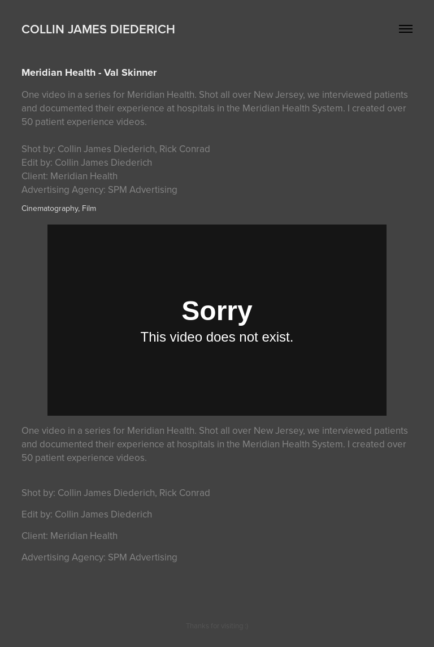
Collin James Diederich (98, 29)
